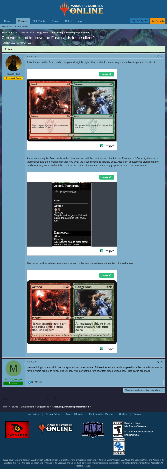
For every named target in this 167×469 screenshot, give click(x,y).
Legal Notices (32, 414)
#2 (162, 362)
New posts (7, 26)
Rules (68, 21)
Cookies (123, 414)
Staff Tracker (39, 21)
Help (79, 21)
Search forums (21, 26)
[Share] (158, 57)
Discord (56, 21)
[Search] (157, 21)
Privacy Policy (53, 414)
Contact (137, 414)
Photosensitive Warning (101, 414)
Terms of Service (74, 414)
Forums (23, 21)
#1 (162, 56)
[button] (13, 21)
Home (7, 21)
